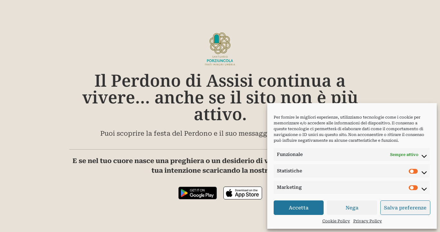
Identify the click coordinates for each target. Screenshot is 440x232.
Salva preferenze (405, 208)
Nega (352, 208)
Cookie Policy (336, 221)
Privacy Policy (367, 221)
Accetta (298, 208)
